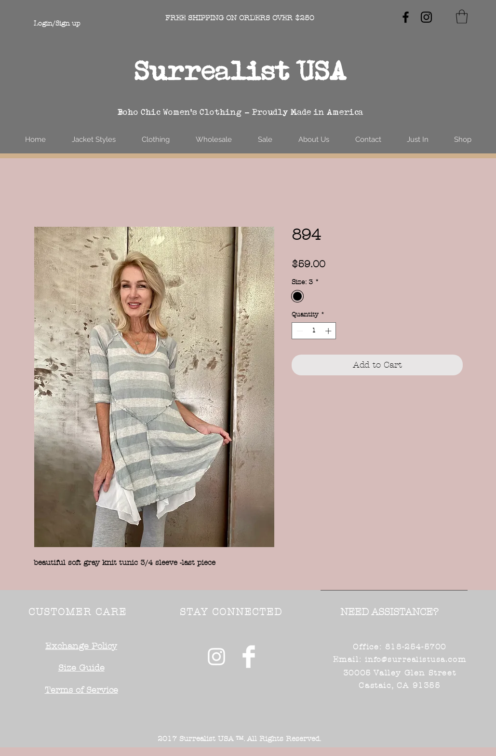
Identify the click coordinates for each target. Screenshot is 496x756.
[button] (462, 17)
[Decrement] (299, 331)
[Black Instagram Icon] (426, 17)
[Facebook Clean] (248, 656)
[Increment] (329, 331)
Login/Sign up (57, 23)
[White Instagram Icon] (216, 656)
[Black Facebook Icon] (405, 17)
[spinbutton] (314, 331)
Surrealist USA (240, 70)
